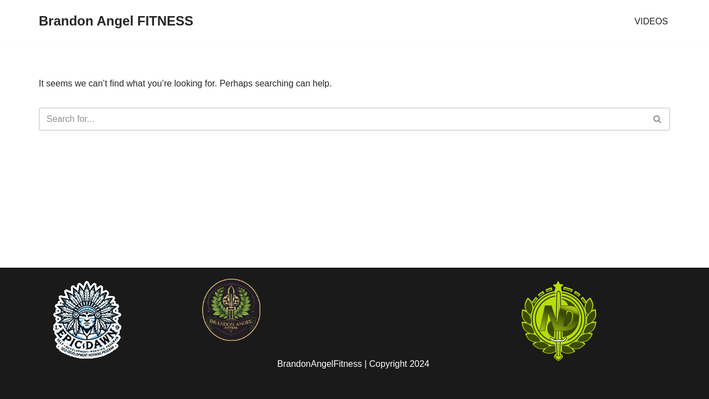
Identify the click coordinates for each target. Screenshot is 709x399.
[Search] (342, 119)
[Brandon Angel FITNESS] (116, 21)
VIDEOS (651, 21)
